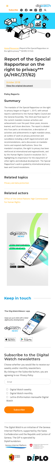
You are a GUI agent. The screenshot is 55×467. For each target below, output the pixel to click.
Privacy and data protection (16, 182)
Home (6, 48)
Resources (14, 48)
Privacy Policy (26, 375)
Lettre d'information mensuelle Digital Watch (27, 398)
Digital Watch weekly (18, 389)
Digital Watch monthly (19, 393)
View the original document (19, 85)
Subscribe (13, 10)
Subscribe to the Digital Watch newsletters (26, 357)
